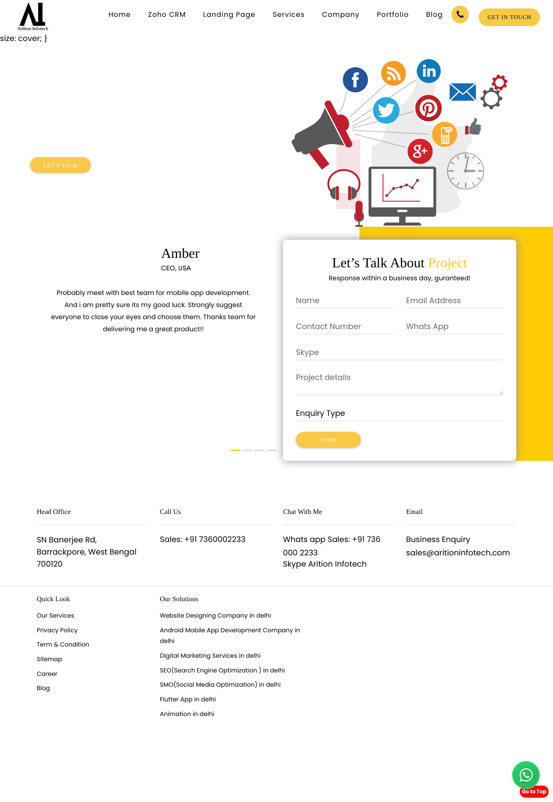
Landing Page (229, 14)
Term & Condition (63, 644)
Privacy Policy (57, 630)
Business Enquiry (438, 539)
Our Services (55, 615)
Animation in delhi (187, 714)
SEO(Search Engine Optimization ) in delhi (222, 670)
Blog (434, 14)
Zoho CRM (167, 14)
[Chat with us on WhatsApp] (526, 775)
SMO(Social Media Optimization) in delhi (220, 684)
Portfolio (393, 14)
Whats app (304, 539)
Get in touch (509, 17)
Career (47, 673)
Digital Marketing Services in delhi (210, 655)
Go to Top (534, 791)
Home (119, 14)
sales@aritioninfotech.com (458, 553)
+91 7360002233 (214, 539)
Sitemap (49, 659)
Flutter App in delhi (188, 699)
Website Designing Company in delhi (215, 615)
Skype (294, 564)
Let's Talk (60, 165)
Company (340, 14)
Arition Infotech (337, 564)
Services (289, 14)
